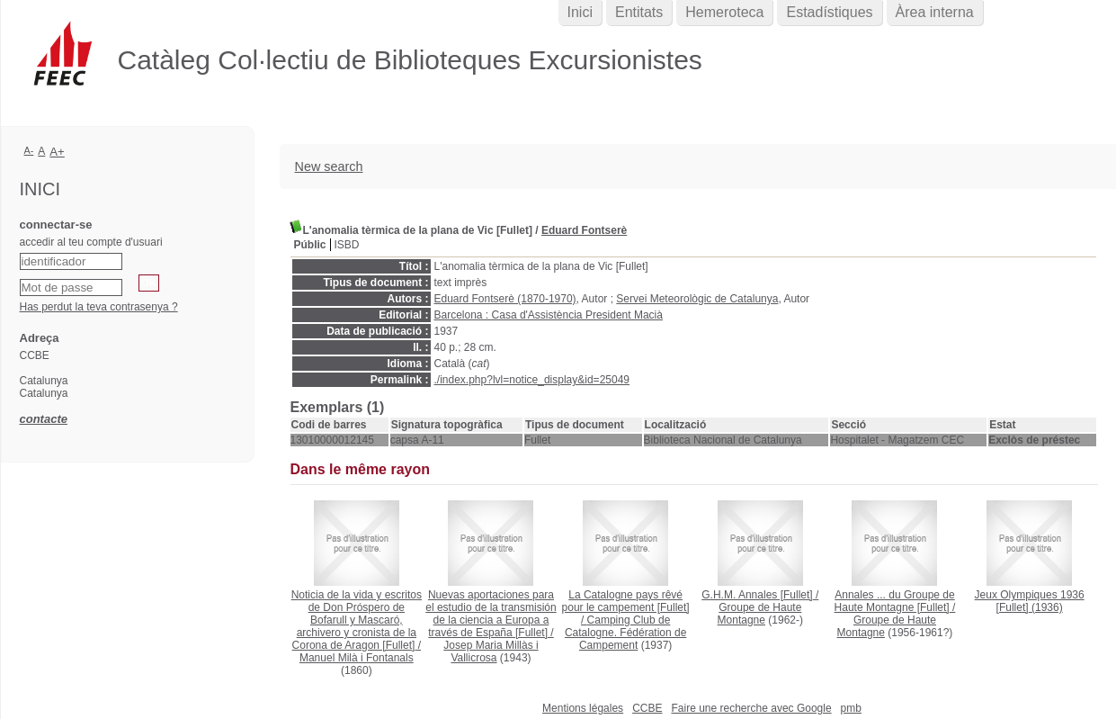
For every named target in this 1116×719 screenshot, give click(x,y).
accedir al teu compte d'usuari (91, 242)
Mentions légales (582, 708)
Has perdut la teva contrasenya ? (99, 307)
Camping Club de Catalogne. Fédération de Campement (625, 633)
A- (29, 150)
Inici (580, 12)
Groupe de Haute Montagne (760, 613)
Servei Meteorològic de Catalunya (697, 298)
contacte (43, 419)
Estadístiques (829, 12)
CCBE (647, 708)
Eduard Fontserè (584, 230)
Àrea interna (935, 12)
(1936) (1030, 601)
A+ (57, 151)
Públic (310, 244)
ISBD (347, 244)
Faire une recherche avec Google (751, 708)
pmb (851, 708)
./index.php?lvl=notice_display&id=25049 (532, 379)
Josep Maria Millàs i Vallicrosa (490, 651)
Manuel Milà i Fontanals (356, 658)
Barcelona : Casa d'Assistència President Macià (548, 315)
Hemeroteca (724, 12)
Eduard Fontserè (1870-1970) (505, 298)
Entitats (639, 12)
